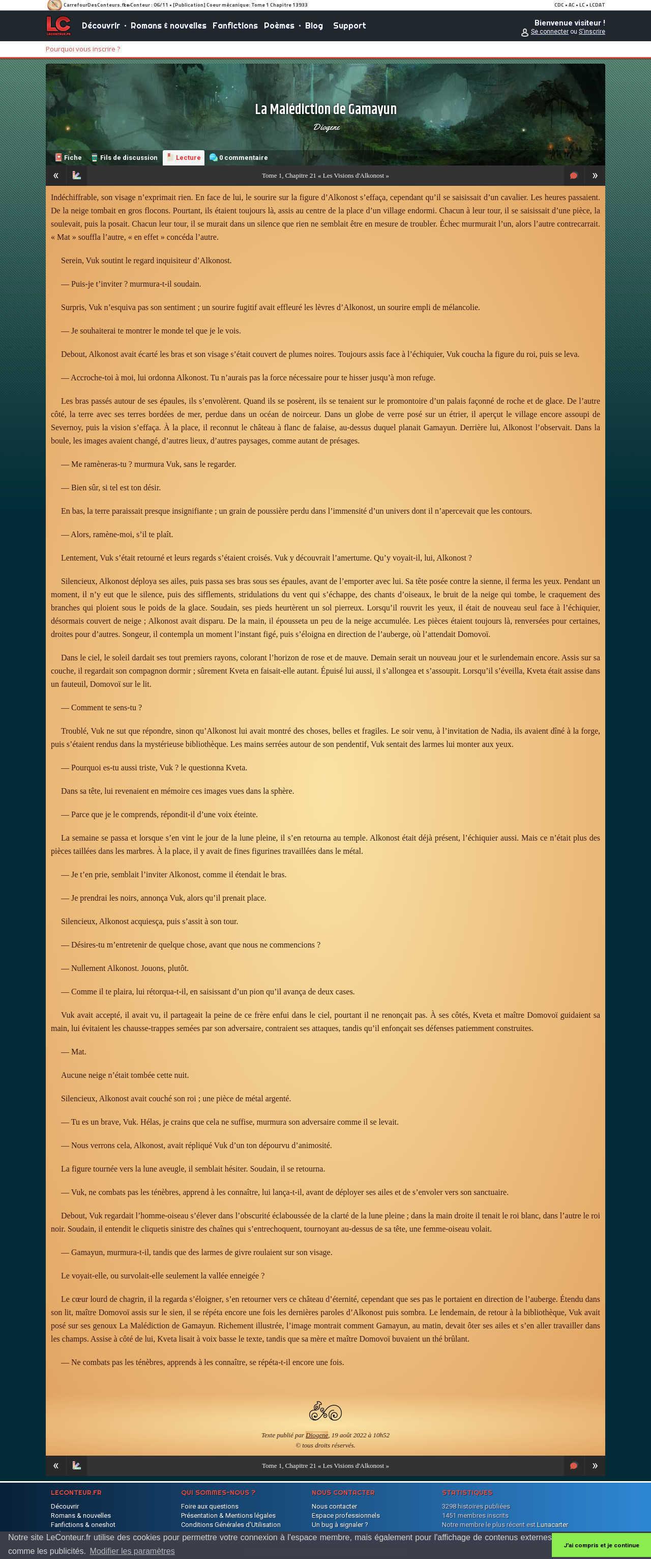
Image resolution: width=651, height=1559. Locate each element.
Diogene (325, 126)
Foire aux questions (210, 1506)
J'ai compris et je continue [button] (601, 1545)
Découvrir (101, 25)
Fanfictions (235, 25)
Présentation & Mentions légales (228, 1515)
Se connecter (550, 31)
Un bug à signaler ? (340, 1524)
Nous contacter (334, 1506)
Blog (314, 25)
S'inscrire (592, 31)
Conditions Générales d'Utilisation (231, 1524)
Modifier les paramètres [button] (132, 1551)
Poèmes (279, 25)
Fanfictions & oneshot (83, 1524)
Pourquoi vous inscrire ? (83, 48)
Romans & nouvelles (168, 25)
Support (349, 25)
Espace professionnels (346, 1515)
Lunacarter (552, 1524)
